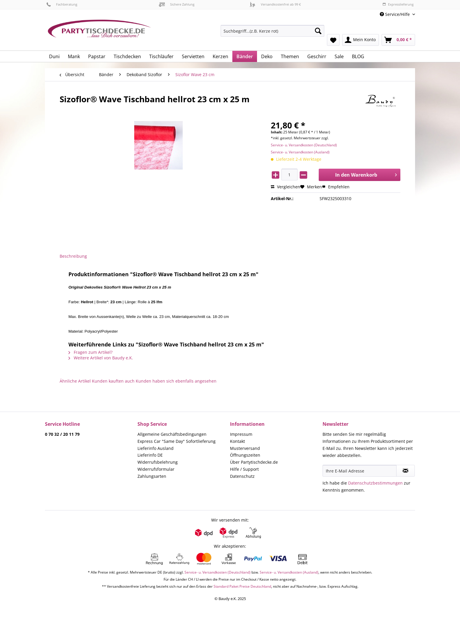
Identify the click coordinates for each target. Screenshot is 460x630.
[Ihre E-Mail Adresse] (360, 471)
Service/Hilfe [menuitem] (395, 14)
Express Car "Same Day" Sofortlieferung (176, 441)
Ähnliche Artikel (75, 381)
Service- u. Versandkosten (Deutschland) (304, 145)
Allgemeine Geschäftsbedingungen (172, 434)
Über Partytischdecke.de (254, 462)
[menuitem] (272, 33)
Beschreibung (73, 256)
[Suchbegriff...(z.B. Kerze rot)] (272, 31)
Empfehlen (336, 187)
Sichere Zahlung (176, 4)
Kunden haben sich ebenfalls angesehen (176, 381)
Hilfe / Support (244, 469)
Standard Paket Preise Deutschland (242, 586)
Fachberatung (61, 4)
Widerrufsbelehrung (157, 462)
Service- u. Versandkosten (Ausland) (300, 152)
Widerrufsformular (155, 469)
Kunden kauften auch (113, 381)
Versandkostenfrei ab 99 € (275, 4)
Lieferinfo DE (150, 455)
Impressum (241, 434)
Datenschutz (242, 476)
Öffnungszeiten (245, 455)
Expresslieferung (398, 4)
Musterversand (245, 448)
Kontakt (237, 441)
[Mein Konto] (360, 40)
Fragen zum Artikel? (90, 352)
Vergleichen (285, 187)
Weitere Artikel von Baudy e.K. (100, 358)
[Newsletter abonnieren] (405, 471)
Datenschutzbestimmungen (375, 483)
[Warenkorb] (398, 40)
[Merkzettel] (333, 40)
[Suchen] (318, 31)
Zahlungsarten (151, 476)
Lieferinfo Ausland (155, 448)
